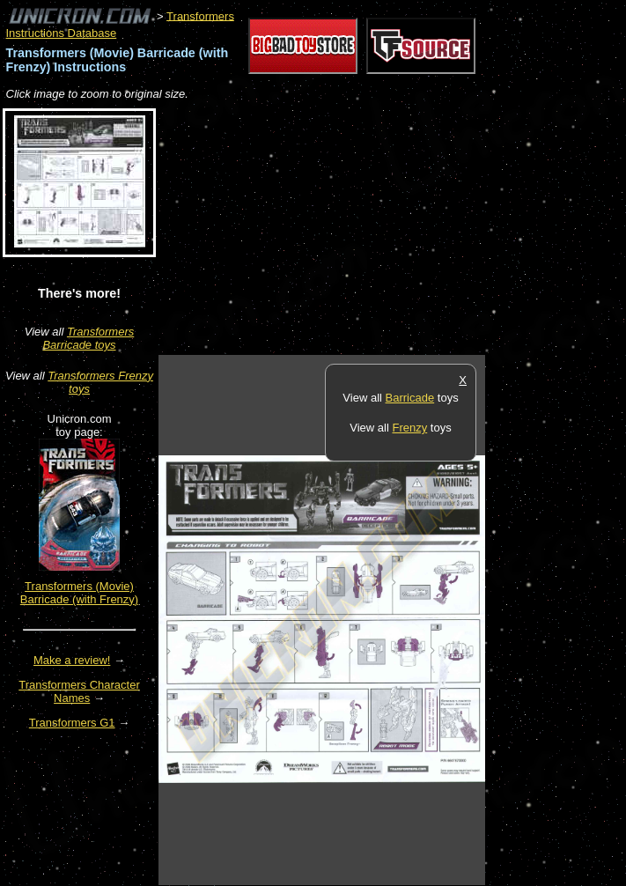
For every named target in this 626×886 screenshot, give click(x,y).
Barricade (410, 397)
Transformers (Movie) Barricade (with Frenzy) (79, 593)
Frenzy (409, 427)
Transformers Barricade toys (88, 338)
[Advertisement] (364, 229)
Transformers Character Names (79, 691)
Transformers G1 (72, 722)
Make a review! (71, 660)
